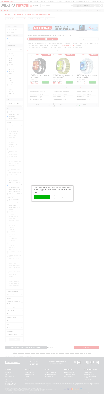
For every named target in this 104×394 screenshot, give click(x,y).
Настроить (62, 197)
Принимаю (42, 197)
